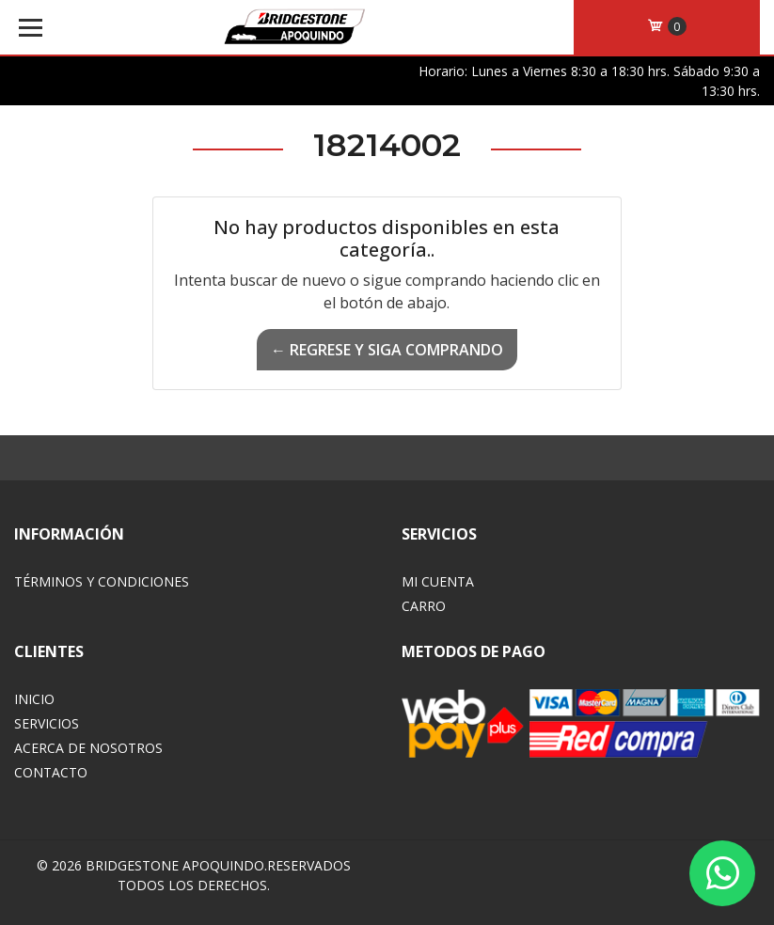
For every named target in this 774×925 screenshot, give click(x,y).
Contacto (50, 772)
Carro (424, 606)
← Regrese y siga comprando (387, 349)
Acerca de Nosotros (88, 748)
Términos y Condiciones (101, 581)
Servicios (46, 723)
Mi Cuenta (438, 581)
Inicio (34, 699)
